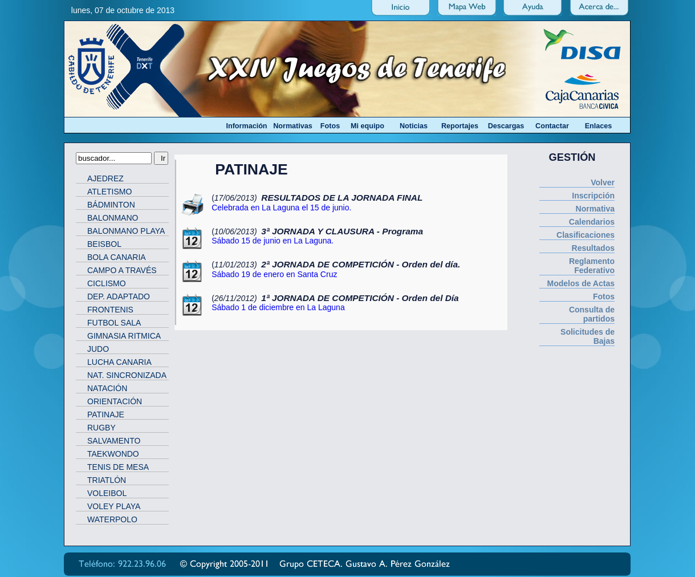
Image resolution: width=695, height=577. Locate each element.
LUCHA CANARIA (119, 362)
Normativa (595, 208)
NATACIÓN (107, 388)
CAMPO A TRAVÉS (122, 270)
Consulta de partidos (592, 314)
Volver (603, 182)
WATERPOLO (112, 519)
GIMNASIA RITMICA (124, 335)
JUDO (98, 348)
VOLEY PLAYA (113, 506)
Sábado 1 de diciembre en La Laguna (278, 307)
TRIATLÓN (106, 480)
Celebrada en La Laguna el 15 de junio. (281, 207)
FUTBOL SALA (114, 322)
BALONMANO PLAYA (126, 230)
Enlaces (598, 126)
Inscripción (593, 195)
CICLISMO (106, 283)
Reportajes (459, 126)
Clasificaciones (585, 234)
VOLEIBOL (107, 493)
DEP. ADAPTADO (118, 296)
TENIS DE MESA (118, 467)
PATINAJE (105, 414)
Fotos (604, 296)
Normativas (292, 126)
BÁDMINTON (111, 204)
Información (246, 126)
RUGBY (101, 427)
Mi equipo (367, 126)
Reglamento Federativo (592, 266)
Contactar (552, 126)
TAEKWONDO (113, 453)
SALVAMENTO (113, 440)
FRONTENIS (110, 309)
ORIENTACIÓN (114, 401)
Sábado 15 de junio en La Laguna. (273, 240)
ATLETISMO (109, 191)
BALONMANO (112, 217)
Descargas (506, 126)
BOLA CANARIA (116, 257)
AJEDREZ (105, 178)
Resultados (593, 248)
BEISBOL (104, 244)
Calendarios (592, 221)
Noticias (414, 126)
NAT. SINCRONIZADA (126, 375)
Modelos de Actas (581, 283)
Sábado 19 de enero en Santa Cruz (274, 274)
